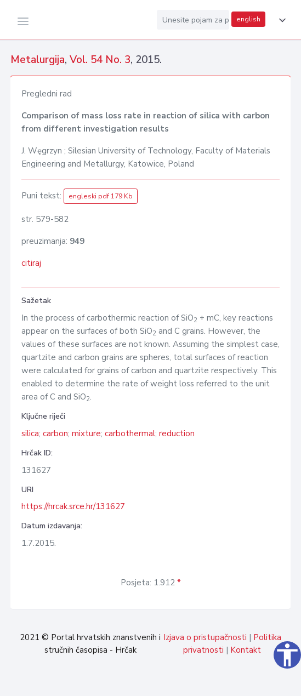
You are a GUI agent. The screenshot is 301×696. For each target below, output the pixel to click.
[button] (280, 20)
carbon (55, 433)
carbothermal (130, 433)
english (248, 19)
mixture (86, 433)
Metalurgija (37, 60)
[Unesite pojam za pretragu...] (193, 19)
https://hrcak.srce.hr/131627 (73, 506)
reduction (177, 433)
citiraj (31, 263)
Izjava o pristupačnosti (205, 637)
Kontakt (245, 649)
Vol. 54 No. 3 (100, 60)
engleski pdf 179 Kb (101, 196)
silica (30, 433)
